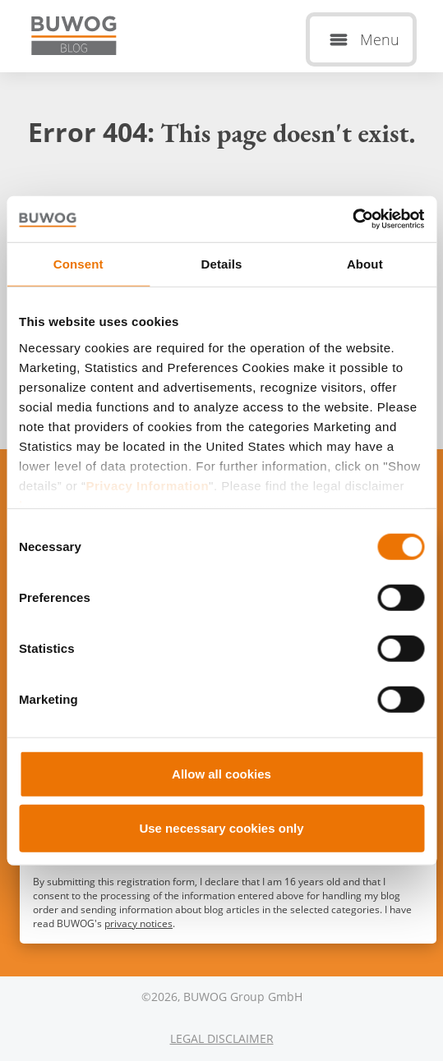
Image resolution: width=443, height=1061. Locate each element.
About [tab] (365, 263)
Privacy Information (148, 485)
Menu (379, 39)
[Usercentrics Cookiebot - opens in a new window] (352, 219)
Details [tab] (221, 263)
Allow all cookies (221, 774)
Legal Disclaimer (222, 1038)
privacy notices (138, 923)
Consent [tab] (78, 263)
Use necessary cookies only (221, 827)
